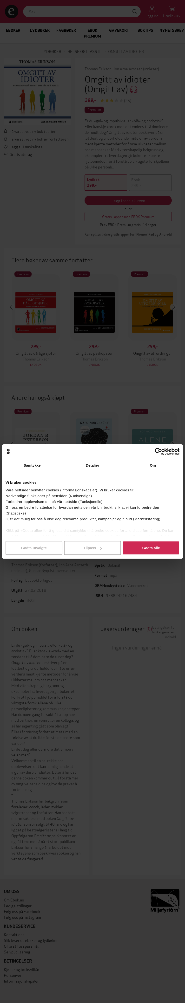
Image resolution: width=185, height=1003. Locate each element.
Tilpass (93, 548)
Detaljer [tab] (92, 465)
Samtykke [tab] (32, 465)
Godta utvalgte (34, 548)
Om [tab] (153, 465)
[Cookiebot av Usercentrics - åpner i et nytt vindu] (158, 451)
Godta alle (151, 548)
